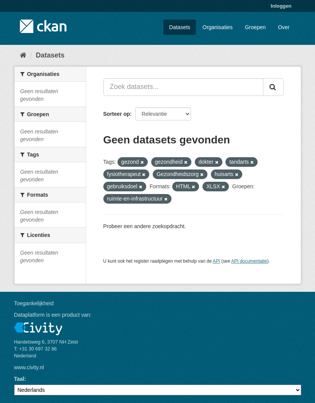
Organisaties (217, 27)
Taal (19, 379)
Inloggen (281, 6)
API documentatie (249, 261)
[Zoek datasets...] (183, 87)
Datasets (179, 27)
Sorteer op (116, 114)
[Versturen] (273, 87)
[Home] (23, 55)
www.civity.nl (29, 367)
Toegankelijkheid (34, 303)
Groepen (255, 27)
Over (283, 27)
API (216, 261)
